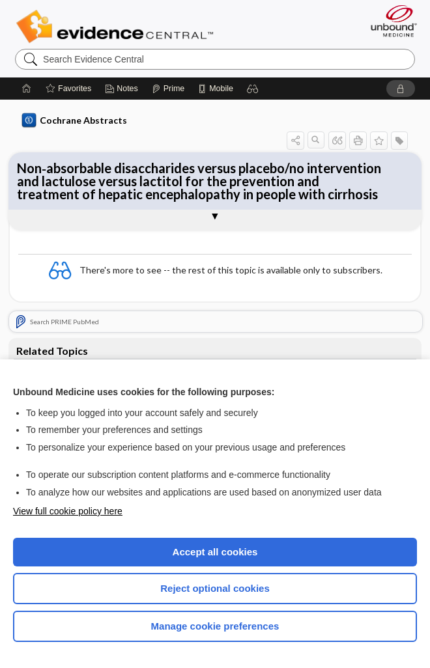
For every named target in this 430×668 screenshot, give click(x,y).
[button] (253, 88)
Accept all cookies (215, 551)
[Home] (26, 88)
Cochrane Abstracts (74, 120)
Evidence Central (117, 26)
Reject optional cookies (215, 588)
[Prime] (168, 88)
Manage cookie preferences (215, 626)
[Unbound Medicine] (389, 20)
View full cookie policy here (67, 511)
